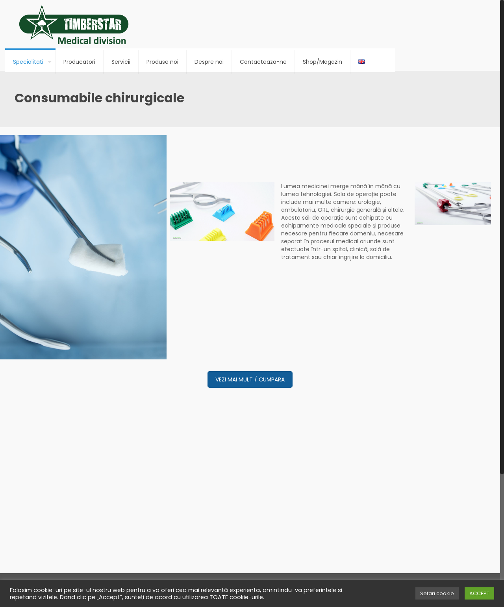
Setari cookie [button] (437, 593)
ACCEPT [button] (479, 593)
